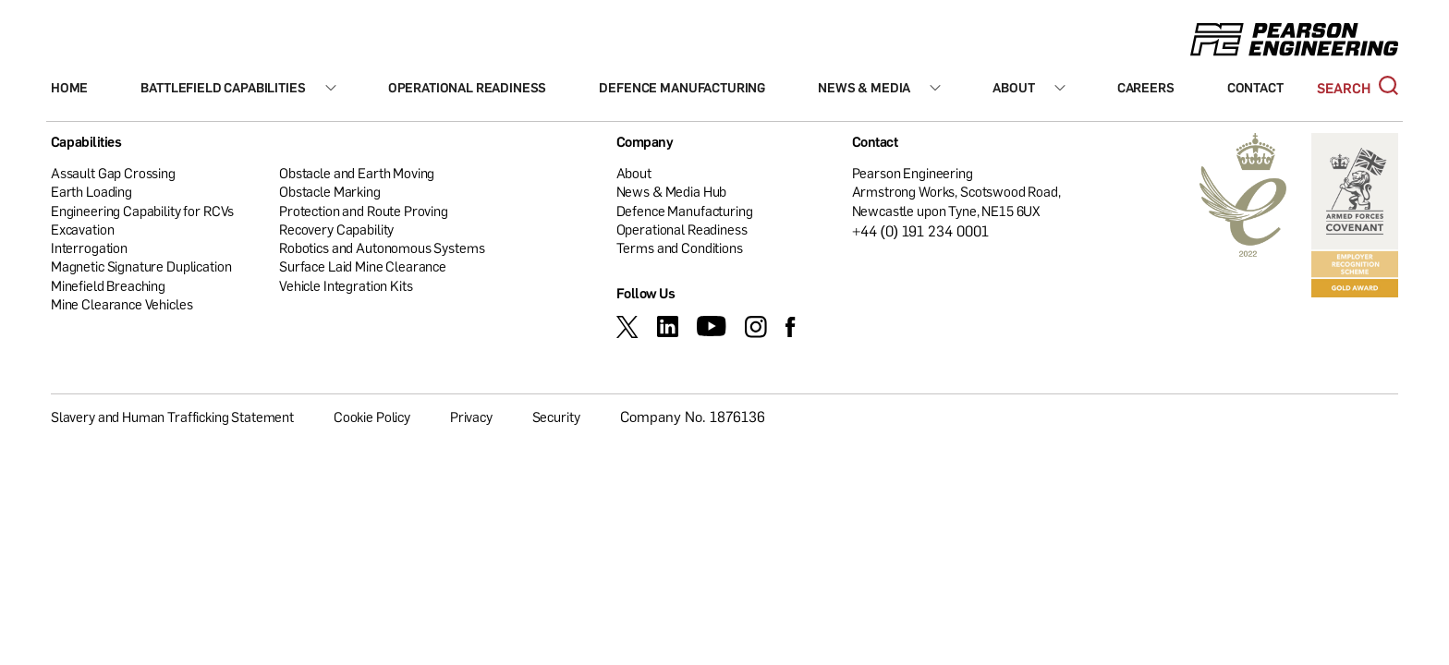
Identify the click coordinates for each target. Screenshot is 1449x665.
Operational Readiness (467, 87)
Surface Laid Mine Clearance (362, 266)
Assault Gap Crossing (113, 172)
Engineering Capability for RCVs (142, 210)
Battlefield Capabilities (222, 87)
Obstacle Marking (330, 191)
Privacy (471, 416)
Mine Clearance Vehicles (122, 304)
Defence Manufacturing (682, 87)
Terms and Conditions (679, 247)
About (1013, 87)
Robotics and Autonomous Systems (381, 247)
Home (69, 87)
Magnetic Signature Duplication (141, 266)
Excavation (83, 229)
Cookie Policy (372, 416)
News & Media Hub (671, 191)
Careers (1146, 87)
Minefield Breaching (108, 285)
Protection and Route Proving (363, 210)
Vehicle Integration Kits (345, 285)
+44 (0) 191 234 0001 (921, 231)
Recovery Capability (336, 229)
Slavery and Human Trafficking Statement (172, 416)
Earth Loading (91, 191)
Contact (1255, 87)
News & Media (864, 87)
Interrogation (89, 247)
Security (556, 416)
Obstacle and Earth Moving (356, 172)
